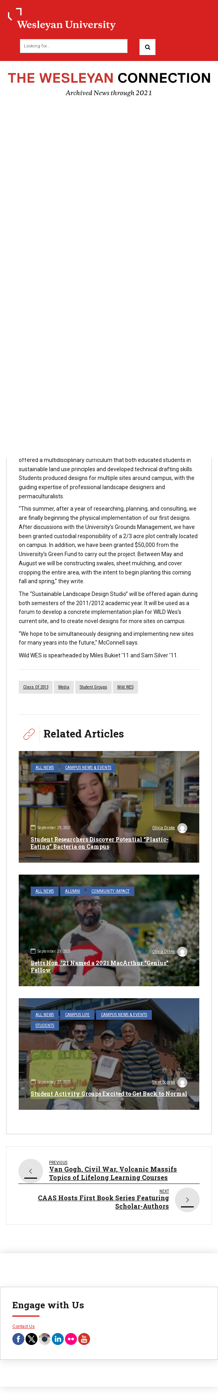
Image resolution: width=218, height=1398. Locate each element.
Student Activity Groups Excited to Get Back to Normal (109, 1093)
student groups (93, 687)
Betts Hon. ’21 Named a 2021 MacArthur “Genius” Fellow (100, 966)
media (63, 687)
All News (44, 767)
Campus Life (77, 1014)
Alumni (72, 891)
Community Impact (110, 891)
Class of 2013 (35, 687)
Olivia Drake (169, 828)
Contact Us (23, 1326)
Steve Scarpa (169, 1083)
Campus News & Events (88, 767)
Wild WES (125, 687)
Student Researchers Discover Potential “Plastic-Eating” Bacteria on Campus (100, 843)
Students (44, 1025)
